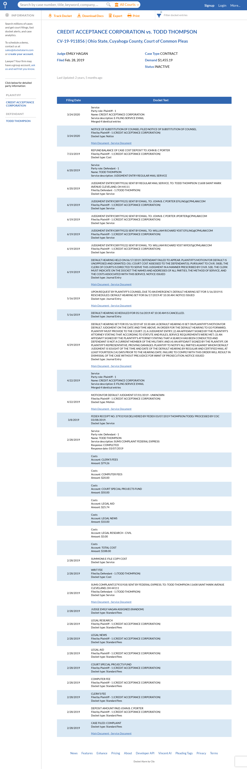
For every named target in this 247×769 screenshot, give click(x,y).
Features (87, 753)
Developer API (145, 753)
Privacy (201, 753)
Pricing (115, 753)
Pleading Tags (184, 753)
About (128, 753)
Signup (209, 5)
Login (222, 5)
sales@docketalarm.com (19, 50)
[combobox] (159, 15)
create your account (20, 53)
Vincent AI (165, 753)
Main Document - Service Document (111, 143)
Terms (214, 753)
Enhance (102, 753)
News (74, 753)
